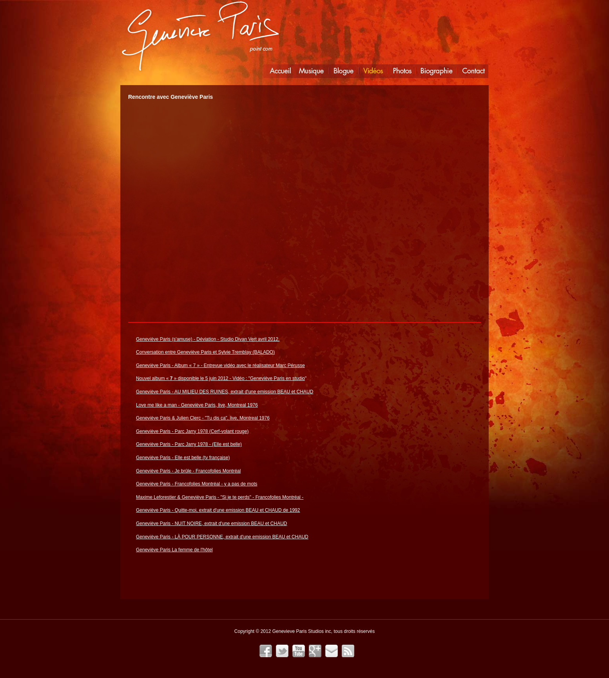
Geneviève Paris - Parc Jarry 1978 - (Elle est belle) (189, 444)
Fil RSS (348, 651)
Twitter (282, 651)
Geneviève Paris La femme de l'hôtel (174, 550)
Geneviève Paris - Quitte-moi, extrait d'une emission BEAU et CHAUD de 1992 (218, 510)
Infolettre (331, 651)
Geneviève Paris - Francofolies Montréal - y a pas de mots (196, 484)
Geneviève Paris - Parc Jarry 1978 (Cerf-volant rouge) (192, 431)
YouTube (298, 651)
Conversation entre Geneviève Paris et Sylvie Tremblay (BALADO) (205, 352)
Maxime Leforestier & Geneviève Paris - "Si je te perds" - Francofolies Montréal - (219, 497)
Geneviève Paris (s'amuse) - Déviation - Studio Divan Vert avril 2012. (207, 339)
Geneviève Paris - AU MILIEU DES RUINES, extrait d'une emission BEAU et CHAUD (224, 391)
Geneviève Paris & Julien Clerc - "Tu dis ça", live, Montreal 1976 (203, 418)
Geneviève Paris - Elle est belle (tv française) (183, 457)
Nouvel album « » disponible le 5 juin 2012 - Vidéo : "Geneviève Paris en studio (220, 378)
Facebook (265, 651)
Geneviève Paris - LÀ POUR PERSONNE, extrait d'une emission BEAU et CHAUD (222, 537)
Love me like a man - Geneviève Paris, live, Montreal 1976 (197, 405)
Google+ (315, 651)
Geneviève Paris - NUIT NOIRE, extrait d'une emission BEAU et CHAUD (211, 523)
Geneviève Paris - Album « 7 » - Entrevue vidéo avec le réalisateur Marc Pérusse (220, 365)
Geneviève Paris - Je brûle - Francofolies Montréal (188, 471)
